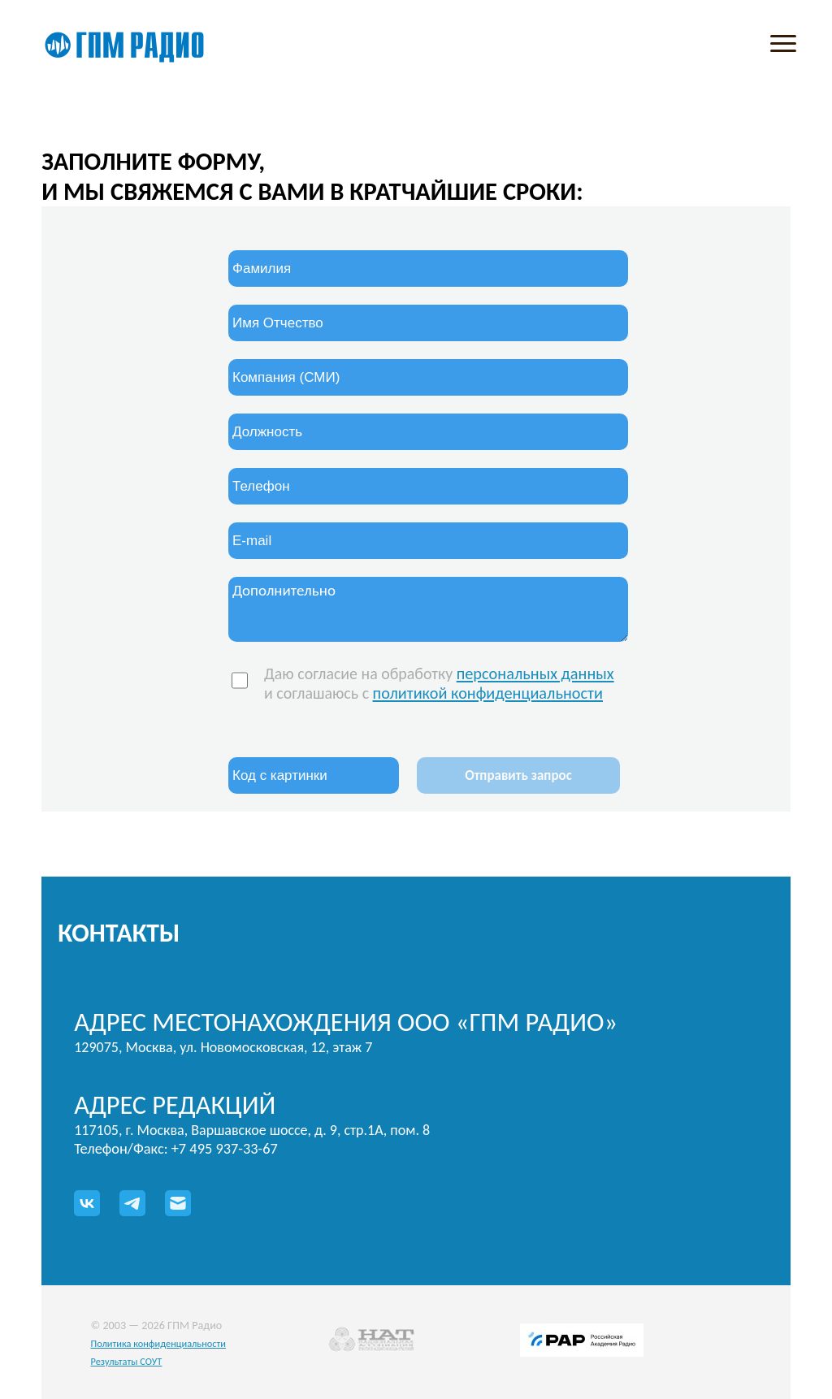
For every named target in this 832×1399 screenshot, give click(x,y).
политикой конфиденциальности (488, 693)
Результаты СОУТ (126, 1361)
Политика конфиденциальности (158, 1343)
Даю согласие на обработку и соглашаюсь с (439, 683)
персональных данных (535, 673)
